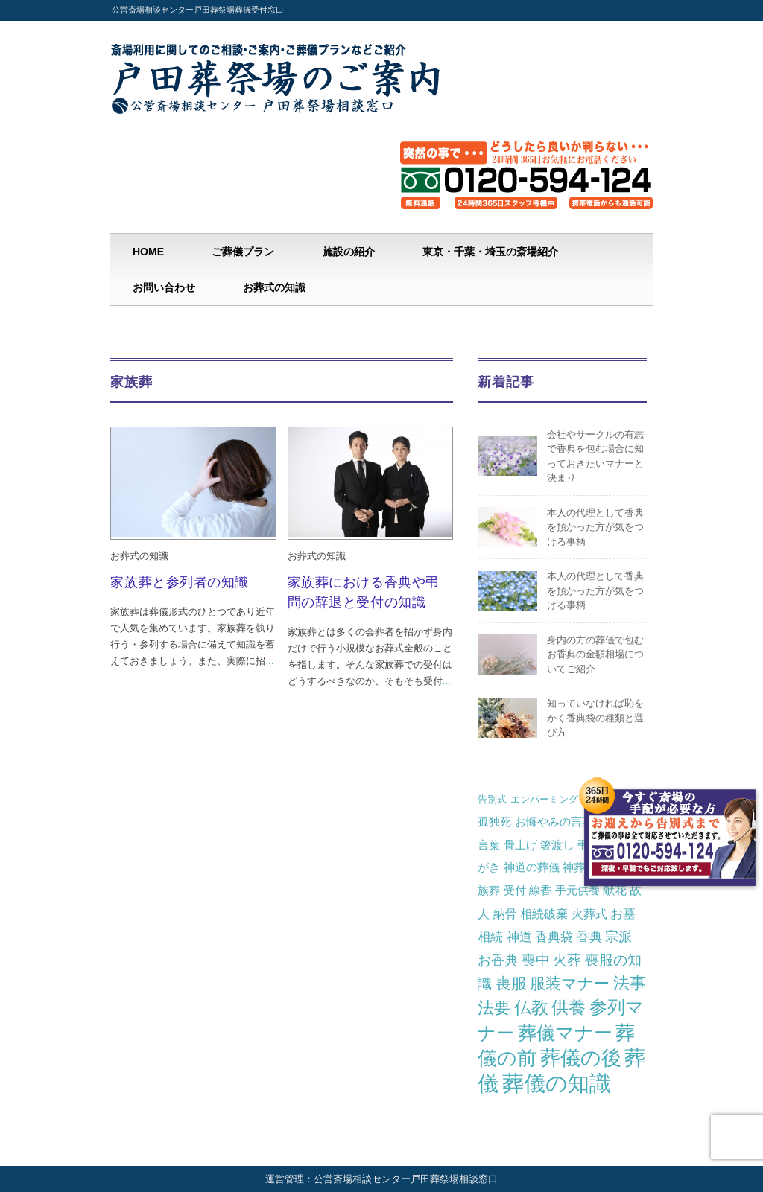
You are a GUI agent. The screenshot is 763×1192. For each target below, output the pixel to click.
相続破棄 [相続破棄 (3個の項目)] (544, 913)
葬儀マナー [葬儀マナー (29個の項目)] (565, 1032)
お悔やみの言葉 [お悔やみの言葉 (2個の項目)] (554, 821)
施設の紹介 (349, 252)
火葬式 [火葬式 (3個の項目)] (589, 913)
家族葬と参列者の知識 (179, 582)
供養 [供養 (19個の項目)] (568, 1007)
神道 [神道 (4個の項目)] (519, 936)
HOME (148, 252)
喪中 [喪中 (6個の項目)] (536, 960)
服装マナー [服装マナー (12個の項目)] (570, 983)
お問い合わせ (164, 287)
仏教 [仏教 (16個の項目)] (531, 1007)
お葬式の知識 (274, 287)
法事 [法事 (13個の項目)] (629, 983)
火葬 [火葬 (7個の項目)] (567, 960)
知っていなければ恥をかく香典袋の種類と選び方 (595, 718)
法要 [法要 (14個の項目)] (494, 1007)
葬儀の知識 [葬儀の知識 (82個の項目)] (556, 1083)
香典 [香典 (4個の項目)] (589, 936)
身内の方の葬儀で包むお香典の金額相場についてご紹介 (595, 654)
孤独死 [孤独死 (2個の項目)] (494, 821)
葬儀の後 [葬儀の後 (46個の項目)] (580, 1058)
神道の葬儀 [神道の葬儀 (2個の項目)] (532, 867)
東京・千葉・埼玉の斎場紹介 (490, 252)
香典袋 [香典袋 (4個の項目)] (554, 936)
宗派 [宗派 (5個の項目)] (618, 936)
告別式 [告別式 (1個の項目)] (492, 799)
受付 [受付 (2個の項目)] (515, 890)
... (269, 660)
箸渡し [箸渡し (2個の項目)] (557, 844)
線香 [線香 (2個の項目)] (540, 890)
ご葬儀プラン (243, 252)
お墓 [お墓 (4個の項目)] (623, 913)
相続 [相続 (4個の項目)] (490, 936)
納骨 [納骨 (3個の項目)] (505, 913)
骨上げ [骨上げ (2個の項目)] (520, 844)
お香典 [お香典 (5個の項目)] (498, 960)
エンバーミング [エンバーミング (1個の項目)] (544, 799)
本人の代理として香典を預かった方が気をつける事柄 (595, 527)
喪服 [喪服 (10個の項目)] (511, 983)
